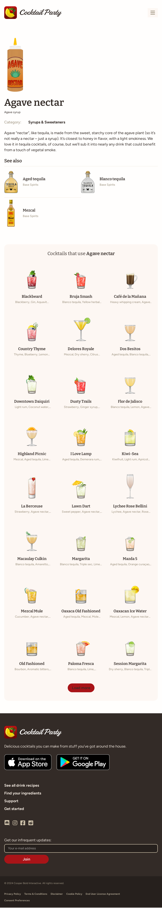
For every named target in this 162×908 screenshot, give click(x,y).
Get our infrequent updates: (27, 841)
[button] (81, 688)
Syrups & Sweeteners (46, 122)
